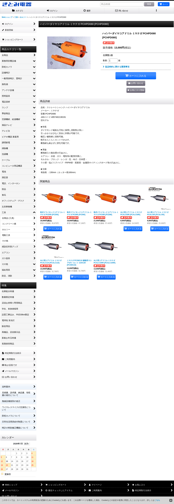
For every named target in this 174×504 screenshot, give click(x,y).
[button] (156, 11)
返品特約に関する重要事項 (116, 67)
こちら (157, 500)
